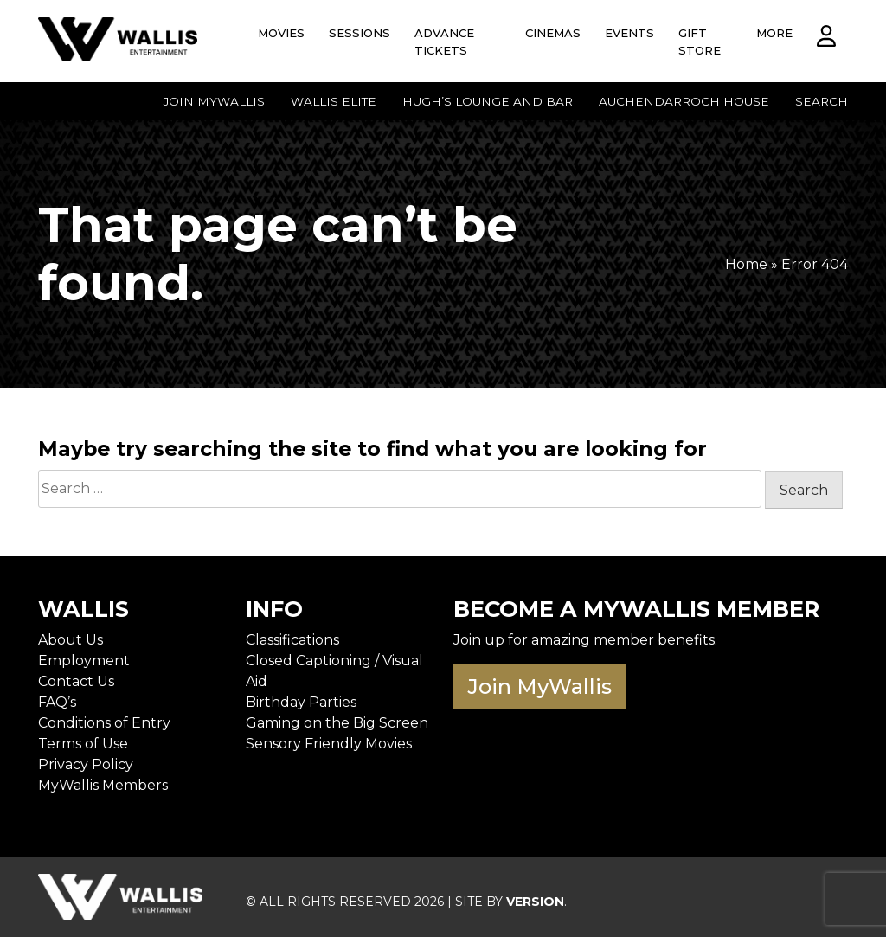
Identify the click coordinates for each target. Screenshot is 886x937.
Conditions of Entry (104, 723)
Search (821, 101)
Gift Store (699, 41)
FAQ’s (57, 702)
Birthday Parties (301, 702)
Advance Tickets (444, 41)
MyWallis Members (103, 785)
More (774, 33)
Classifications (292, 640)
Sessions (359, 33)
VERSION (535, 901)
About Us (70, 640)
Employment (84, 660)
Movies (281, 33)
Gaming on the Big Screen (337, 723)
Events (629, 33)
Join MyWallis (214, 101)
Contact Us (76, 681)
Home (746, 264)
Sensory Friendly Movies (329, 743)
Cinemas (553, 33)
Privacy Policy (85, 764)
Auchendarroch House (684, 101)
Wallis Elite (333, 101)
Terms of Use (83, 743)
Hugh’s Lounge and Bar (487, 101)
